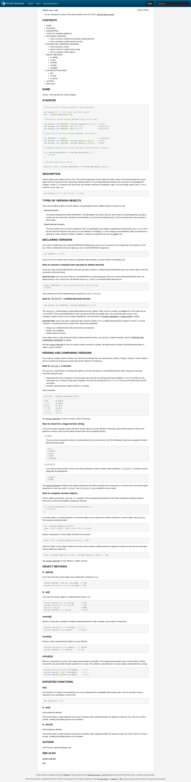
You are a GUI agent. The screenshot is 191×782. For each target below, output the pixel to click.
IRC (121, 779)
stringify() (53, 68)
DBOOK (67, 775)
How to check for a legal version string (65, 49)
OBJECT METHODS (54, 55)
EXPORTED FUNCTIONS (56, 70)
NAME (48, 26)
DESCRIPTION (52, 31)
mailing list (114, 779)
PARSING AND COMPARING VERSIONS (62, 44)
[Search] (173, 3)
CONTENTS (49, 20)
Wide (149, 3)
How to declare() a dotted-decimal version (66, 42)
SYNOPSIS (50, 28)
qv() (51, 73)
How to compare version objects (62, 52)
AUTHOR (50, 81)
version (45, 10)
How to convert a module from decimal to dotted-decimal (72, 39)
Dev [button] (38, 3)
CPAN (56, 10)
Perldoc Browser (12, 3)
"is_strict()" (114, 234)
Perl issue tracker (102, 779)
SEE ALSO (50, 84)
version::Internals (56, 345)
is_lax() (53, 76)
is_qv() (52, 60)
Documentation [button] (50, 3)
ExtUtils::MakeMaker (110, 317)
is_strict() (53, 78)
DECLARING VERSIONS (56, 36)
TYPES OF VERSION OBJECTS (59, 34)
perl (43, 763)
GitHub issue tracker (93, 775)
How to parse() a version (59, 47)
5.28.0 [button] (30, 3)
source (51, 10)
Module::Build (126, 317)
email (104, 775)
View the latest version (105, 15)
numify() (53, 65)
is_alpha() (54, 57)
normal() (53, 63)
